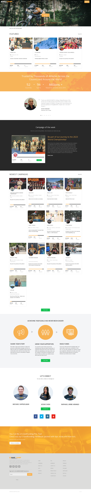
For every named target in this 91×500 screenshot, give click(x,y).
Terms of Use (53, 479)
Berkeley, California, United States (53, 228)
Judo (11, 198)
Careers (40, 476)
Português (65, 476)
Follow (17, 485)
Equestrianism (12, 262)
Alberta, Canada (69, 261)
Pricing (41, 1)
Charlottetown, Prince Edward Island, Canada (74, 228)
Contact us (45, 414)
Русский (64, 474)
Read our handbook (15, 448)
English (64, 466)
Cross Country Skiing (69, 262)
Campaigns (23, 1)
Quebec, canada (13, 293)
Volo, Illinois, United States (52, 261)
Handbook (29, 1)
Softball (11, 56)
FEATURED (14, 34)
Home (39, 466)
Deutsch (64, 479)
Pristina (36, 54)
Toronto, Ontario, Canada (34, 228)
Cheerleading (31, 197)
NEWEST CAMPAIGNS (18, 175)
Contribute (40, 161)
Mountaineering (38, 56)
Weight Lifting (68, 230)
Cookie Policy (53, 481)
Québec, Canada (62, 54)
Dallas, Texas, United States (71, 196)
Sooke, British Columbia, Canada (16, 261)
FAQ (33, 1)
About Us (40, 471)
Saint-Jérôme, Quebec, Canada (16, 196)
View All (80, 34)
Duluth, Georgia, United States (53, 196)
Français (64, 469)
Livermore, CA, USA (14, 54)
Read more (50, 155)
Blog (45, 1)
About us (18, 1)
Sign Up (87, 1)
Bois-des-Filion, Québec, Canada (35, 196)
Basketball (49, 230)
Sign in (81, 1)
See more (45, 311)
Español (64, 471)
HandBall (61, 56)
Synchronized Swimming (33, 262)
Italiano (64, 481)
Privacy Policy (53, 476)
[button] (7, 13)
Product (37, 1)
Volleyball (67, 197)
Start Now (45, 364)
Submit (29, 480)
